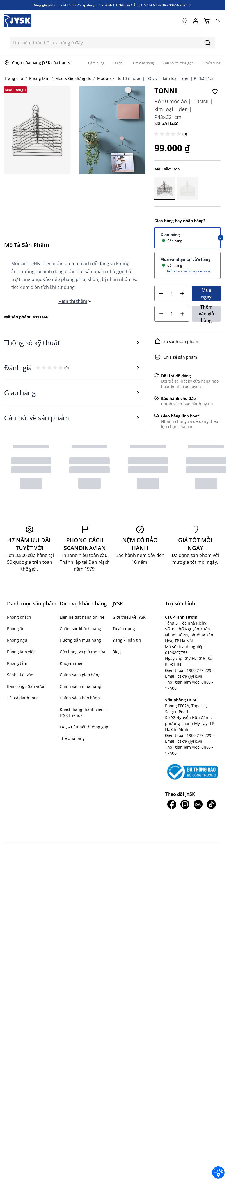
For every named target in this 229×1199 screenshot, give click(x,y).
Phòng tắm (39, 78)
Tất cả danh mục (22, 697)
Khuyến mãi (71, 663)
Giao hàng (170, 234)
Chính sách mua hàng (80, 686)
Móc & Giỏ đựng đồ (73, 78)
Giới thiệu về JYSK (129, 617)
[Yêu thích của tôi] (184, 21)
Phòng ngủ (17, 640)
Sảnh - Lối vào (20, 674)
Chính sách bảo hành (80, 697)
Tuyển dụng (124, 628)
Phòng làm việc (21, 651)
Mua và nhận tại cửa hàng (185, 259)
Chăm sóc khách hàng (80, 628)
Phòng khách (19, 617)
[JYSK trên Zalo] (198, 791)
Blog (117, 651)
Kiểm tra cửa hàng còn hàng (189, 271)
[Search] (207, 42)
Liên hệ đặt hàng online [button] (82, 617)
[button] (168, 134)
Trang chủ (13, 78)
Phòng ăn (16, 628)
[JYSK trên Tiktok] (211, 791)
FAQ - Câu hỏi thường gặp (84, 726)
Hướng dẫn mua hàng (80, 640)
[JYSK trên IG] (184, 791)
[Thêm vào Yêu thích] (215, 91)
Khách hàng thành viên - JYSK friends (83, 712)
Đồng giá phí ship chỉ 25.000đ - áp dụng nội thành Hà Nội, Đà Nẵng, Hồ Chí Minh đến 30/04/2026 (112, 5)
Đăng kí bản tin (127, 640)
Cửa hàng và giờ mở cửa (82, 651)
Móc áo (104, 78)
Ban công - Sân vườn (26, 686)
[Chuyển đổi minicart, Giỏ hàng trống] (207, 21)
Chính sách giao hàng (80, 674)
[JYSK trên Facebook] (171, 791)
